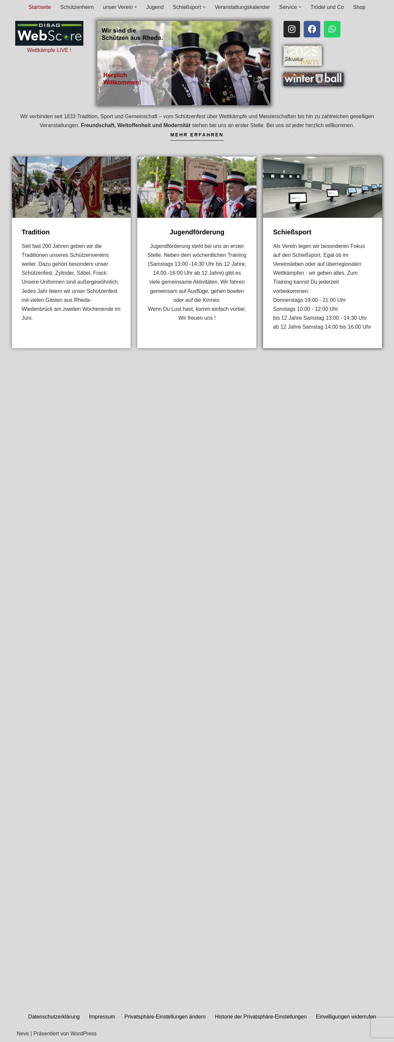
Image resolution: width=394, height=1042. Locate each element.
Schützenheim (77, 7)
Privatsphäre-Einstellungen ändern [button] (164, 1016)
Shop (359, 7)
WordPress (83, 1033)
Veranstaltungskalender (242, 7)
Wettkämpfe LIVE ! (49, 50)
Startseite (39, 7)
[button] (135, 7)
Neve (23, 1033)
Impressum (102, 1016)
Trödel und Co (327, 7)
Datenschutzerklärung (54, 1016)
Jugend (155, 7)
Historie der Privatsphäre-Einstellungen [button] (261, 1016)
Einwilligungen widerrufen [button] (346, 1016)
